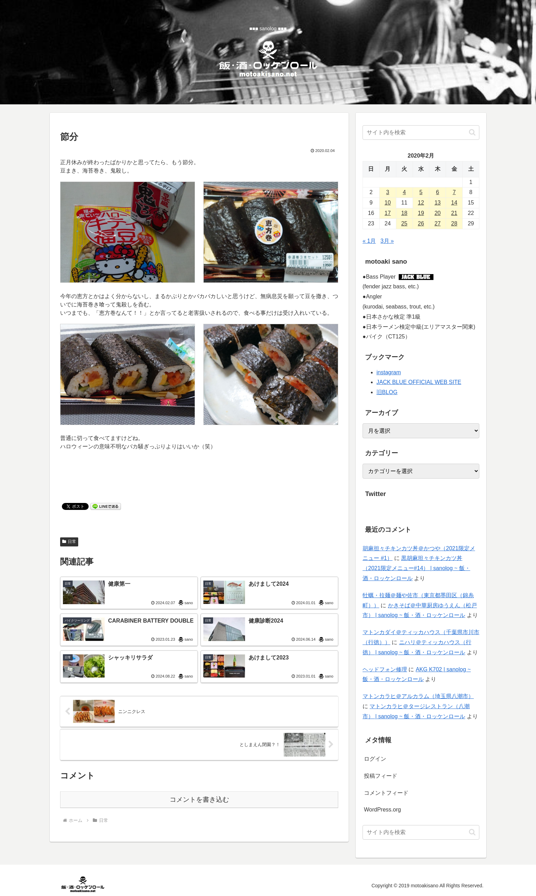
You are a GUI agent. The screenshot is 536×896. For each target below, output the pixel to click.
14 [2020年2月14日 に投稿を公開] (454, 203)
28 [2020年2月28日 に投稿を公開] (454, 223)
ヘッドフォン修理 (385, 669)
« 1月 (369, 241)
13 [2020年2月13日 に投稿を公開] (438, 203)
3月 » (387, 241)
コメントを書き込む (199, 799)
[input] (421, 132)
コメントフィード (386, 793)
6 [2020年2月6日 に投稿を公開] (437, 192)
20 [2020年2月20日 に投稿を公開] (438, 213)
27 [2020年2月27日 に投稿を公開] (438, 223)
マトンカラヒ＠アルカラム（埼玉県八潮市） (418, 696)
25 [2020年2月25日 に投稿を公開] (404, 223)
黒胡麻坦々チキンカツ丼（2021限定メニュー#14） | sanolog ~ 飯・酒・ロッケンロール (416, 568)
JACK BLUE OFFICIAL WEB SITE (418, 382)
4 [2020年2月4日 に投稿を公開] (404, 192)
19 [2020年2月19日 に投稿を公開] (421, 213)
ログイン (375, 759)
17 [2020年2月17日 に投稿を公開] (387, 213)
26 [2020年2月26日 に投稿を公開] (421, 223)
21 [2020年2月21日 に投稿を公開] (454, 213)
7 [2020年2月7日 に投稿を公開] (454, 192)
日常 (69, 541)
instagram (388, 372)
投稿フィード (380, 776)
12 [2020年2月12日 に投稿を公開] (421, 203)
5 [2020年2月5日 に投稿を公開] (421, 192)
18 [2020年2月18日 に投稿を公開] (404, 213)
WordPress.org (382, 810)
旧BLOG (386, 392)
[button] (472, 132)
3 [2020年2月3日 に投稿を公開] (387, 192)
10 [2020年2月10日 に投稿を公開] (387, 203)
